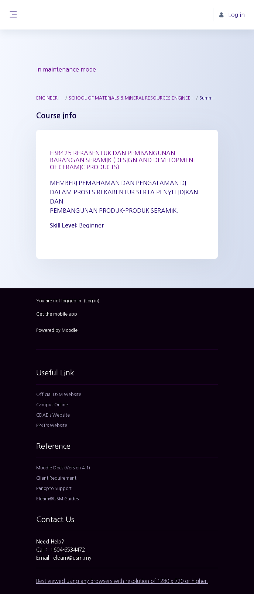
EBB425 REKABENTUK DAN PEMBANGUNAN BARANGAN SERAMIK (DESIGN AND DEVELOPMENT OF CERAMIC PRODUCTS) (123, 160)
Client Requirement (56, 478)
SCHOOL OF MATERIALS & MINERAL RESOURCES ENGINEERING (132, 98)
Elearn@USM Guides (57, 499)
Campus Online (52, 405)
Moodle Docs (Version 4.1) (63, 468)
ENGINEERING (50, 98)
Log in (91, 301)
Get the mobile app (56, 314)
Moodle (70, 330)
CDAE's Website (53, 415)
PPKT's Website (51, 425)
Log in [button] (232, 15)
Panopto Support (54, 488)
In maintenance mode (66, 69)
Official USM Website (58, 394)
